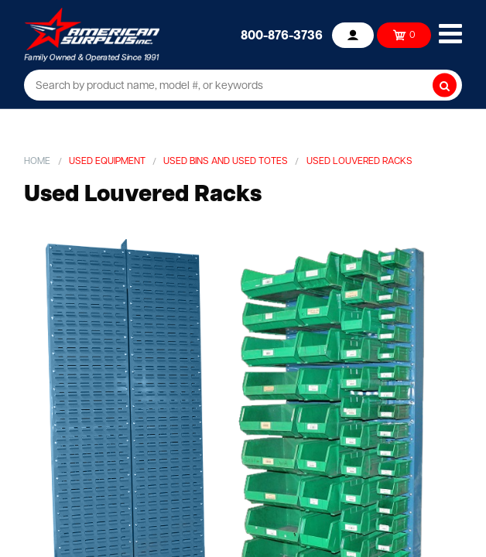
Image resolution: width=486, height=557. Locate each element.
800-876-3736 (282, 36)
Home (37, 161)
